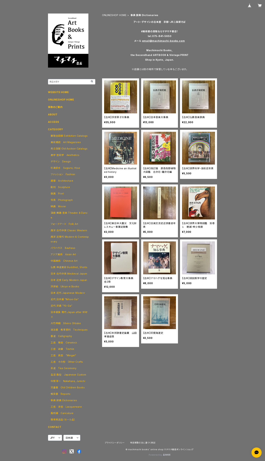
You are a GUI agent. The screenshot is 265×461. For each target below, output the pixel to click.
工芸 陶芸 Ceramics (64, 342)
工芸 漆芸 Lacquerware (66, 406)
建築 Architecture (62, 180)
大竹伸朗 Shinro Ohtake (66, 323)
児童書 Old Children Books (68, 387)
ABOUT (52, 114)
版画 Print (57, 193)
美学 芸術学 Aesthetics (65, 155)
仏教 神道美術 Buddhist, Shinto (69, 267)
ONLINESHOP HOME (114, 15)
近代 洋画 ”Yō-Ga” (61, 305)
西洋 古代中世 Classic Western (69, 230)
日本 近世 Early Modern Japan (69, 280)
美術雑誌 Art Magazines (66, 142)
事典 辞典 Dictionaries (64, 400)
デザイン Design (61, 161)
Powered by (159, 455)
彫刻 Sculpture (60, 187)
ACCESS (53, 121)
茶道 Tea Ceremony (64, 368)
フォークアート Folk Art (64, 223)
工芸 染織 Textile (62, 348)
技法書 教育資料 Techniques (69, 329)
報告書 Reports (60, 393)
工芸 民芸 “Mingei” (63, 355)
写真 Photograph (62, 199)
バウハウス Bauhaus (63, 247)
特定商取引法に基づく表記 (142, 442)
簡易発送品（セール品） (63, 419)
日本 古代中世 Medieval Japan (69, 273)
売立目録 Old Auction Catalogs (69, 148)
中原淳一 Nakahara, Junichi (68, 381)
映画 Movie (58, 206)
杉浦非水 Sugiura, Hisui (65, 167)
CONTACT (54, 427)
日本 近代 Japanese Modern (68, 292)
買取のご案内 (55, 107)
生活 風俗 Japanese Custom (68, 374)
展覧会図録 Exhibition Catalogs (69, 135)
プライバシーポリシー (115, 442)
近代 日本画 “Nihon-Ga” (65, 299)
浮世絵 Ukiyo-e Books (65, 286)
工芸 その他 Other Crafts (67, 361)
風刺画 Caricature (62, 413)
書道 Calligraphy (61, 336)
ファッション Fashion (63, 174)
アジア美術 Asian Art (63, 254)
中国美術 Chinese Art (64, 260)
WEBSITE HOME (58, 92)
